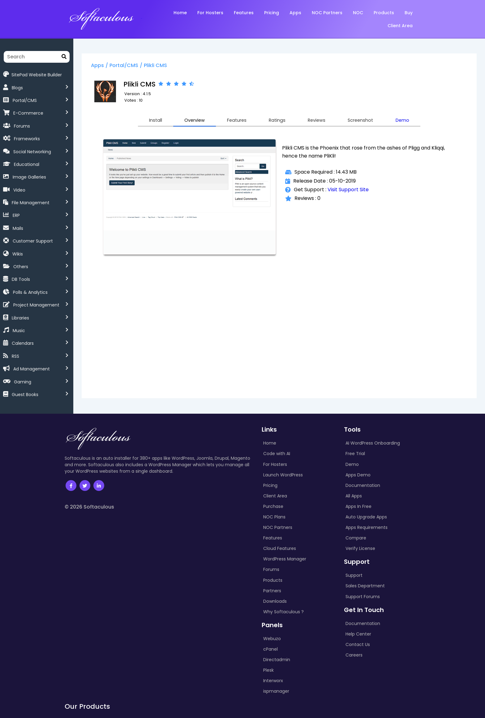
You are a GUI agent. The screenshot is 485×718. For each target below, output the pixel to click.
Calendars (23, 343)
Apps (107, 66)
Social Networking (32, 152)
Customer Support (33, 241)
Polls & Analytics (30, 292)
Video (19, 190)
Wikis (17, 254)
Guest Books (25, 394)
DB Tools (21, 279)
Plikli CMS (165, 66)
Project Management (36, 305)
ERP (16, 215)
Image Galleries (29, 177)
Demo (416, 121)
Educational (26, 164)
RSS (15, 356)
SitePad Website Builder (32, 74)
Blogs (17, 88)
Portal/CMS (25, 100)
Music (19, 330)
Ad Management (31, 369)
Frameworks (27, 139)
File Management (30, 203)
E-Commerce (28, 113)
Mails (18, 228)
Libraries (20, 318)
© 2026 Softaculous (89, 506)
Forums (22, 126)
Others (20, 267)
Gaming (22, 382)
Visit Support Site (352, 191)
